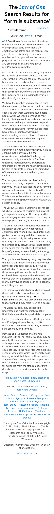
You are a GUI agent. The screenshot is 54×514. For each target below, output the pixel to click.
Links (44, 408)
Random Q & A (31, 408)
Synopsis (20, 398)
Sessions (25, 395)
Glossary (13, 401)
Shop (22, 401)
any (27, 35)
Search (14, 395)
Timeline (44, 404)
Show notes (20, 380)
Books (48, 395)
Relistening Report (28, 404)
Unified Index (26, 411)
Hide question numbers (16, 377)
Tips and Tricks (14, 408)
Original (33, 389)
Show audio (34, 380)
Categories (37, 395)
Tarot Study (10, 404)
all (32, 35)
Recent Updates (25, 414)
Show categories (40, 377)
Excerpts (12, 411)
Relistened (22, 389)
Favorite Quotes (35, 401)
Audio (11, 398)
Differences (8, 414)
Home (6, 395)
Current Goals (42, 414)
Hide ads (22, 453)
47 (3, 41)
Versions (40, 411)
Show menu (43, 28)
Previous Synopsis (36, 398)
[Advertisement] (27, 484)
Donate (27, 417)
